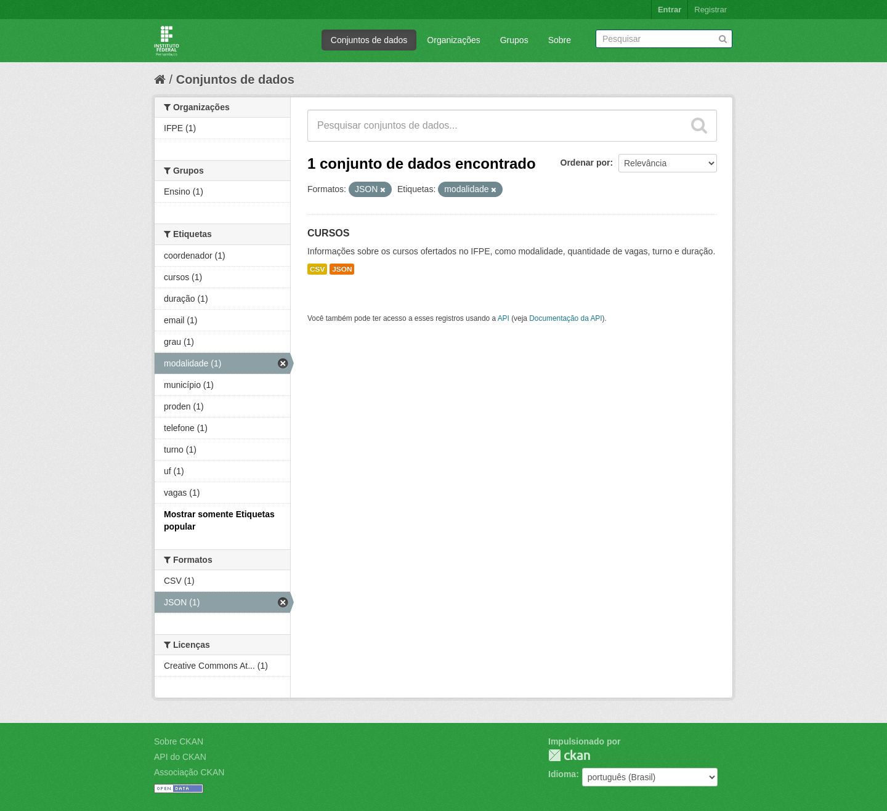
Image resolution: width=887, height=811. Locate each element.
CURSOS (328, 233)
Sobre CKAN (178, 741)
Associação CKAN (189, 772)
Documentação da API (565, 318)
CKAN (569, 755)
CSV (317, 269)
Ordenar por (585, 162)
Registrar (710, 9)
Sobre (559, 40)
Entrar (669, 9)
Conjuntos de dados (369, 40)
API (503, 318)
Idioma (562, 774)
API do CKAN (180, 757)
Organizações (453, 40)
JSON (342, 269)
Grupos (514, 40)
